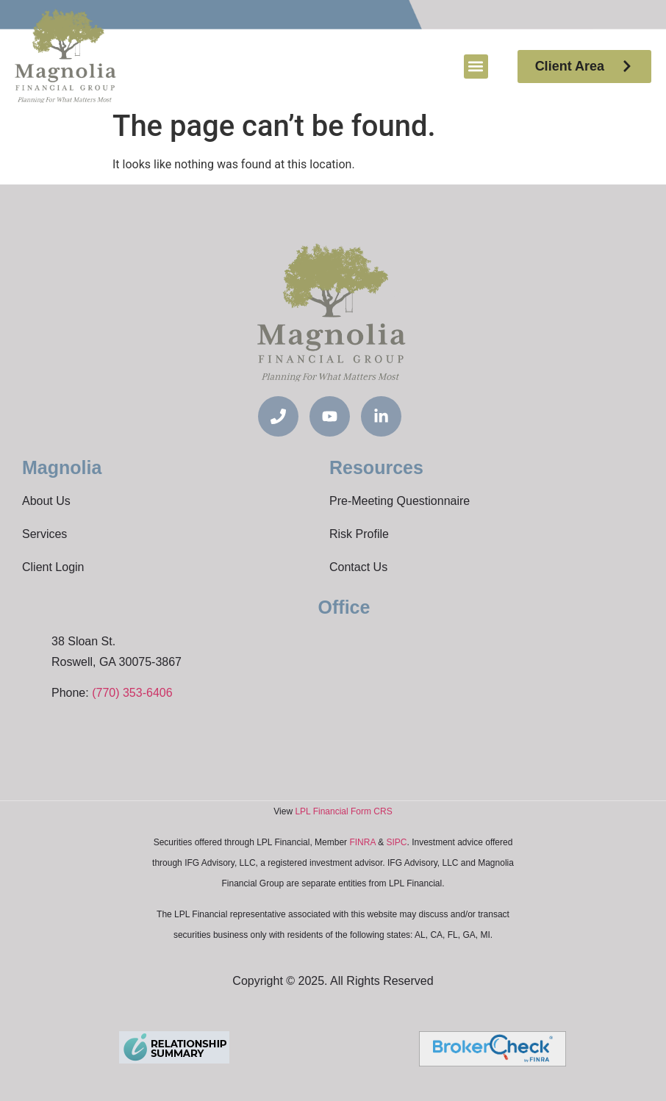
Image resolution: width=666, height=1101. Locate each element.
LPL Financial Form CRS (343, 811)
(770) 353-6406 (132, 692)
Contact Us (358, 567)
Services (44, 534)
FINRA (362, 842)
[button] (476, 66)
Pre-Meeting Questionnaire (399, 501)
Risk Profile (359, 534)
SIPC (396, 842)
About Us (46, 501)
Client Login (53, 567)
